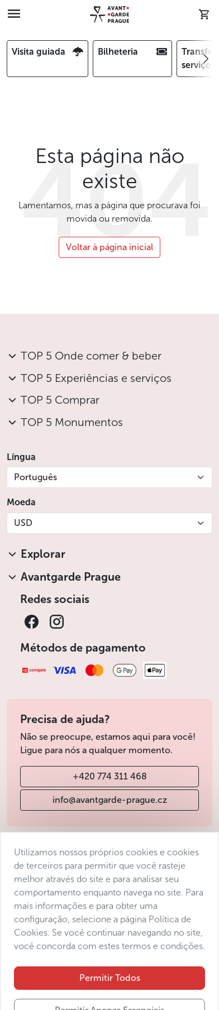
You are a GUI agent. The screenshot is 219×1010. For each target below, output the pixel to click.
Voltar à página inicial (109, 247)
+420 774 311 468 (110, 776)
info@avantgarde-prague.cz (110, 799)
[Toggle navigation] (14, 14)
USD (23, 523)
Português (35, 477)
